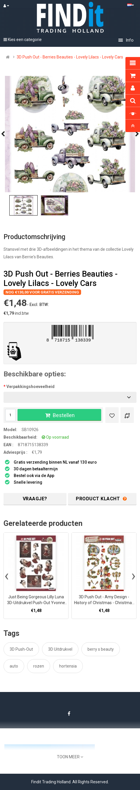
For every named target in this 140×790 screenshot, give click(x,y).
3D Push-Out (21, 649)
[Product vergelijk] (127, 415)
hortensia (68, 666)
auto (14, 666)
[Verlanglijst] (112, 415)
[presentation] (6, 575)
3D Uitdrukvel (60, 649)
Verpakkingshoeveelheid (30, 386)
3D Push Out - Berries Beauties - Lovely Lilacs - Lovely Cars (70, 57)
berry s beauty (101, 649)
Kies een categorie (23, 39)
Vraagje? (35, 498)
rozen (38, 666)
